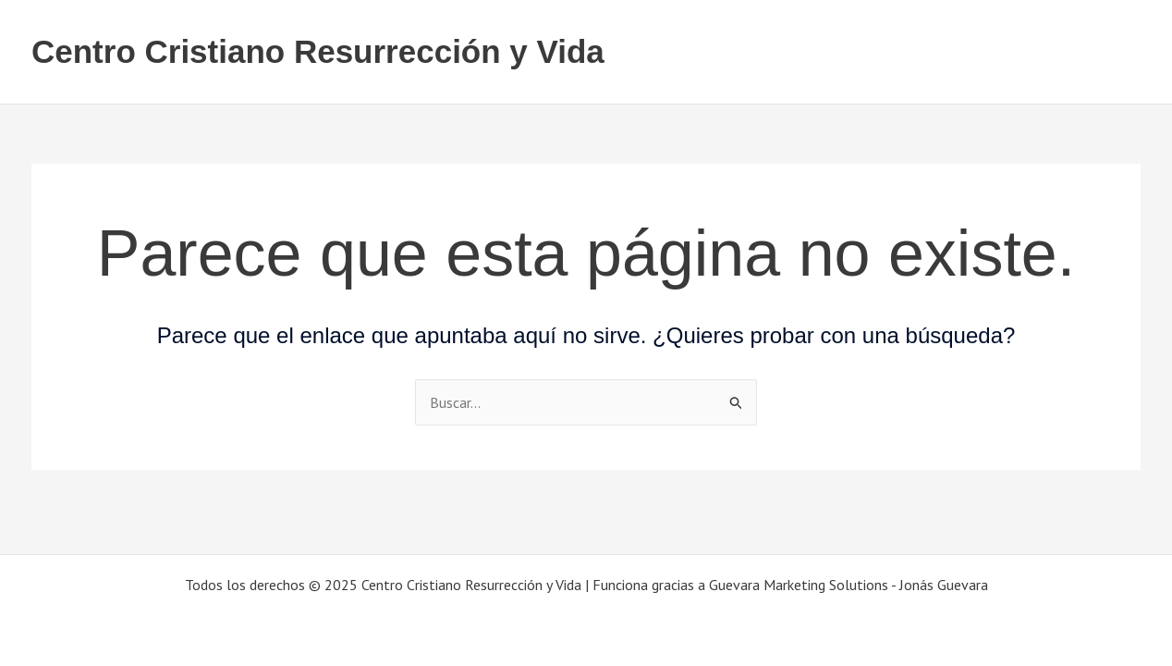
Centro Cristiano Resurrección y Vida (317, 51)
